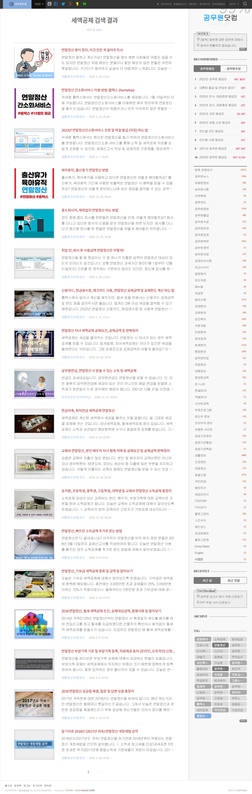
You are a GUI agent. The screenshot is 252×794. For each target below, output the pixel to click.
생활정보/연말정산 (73, 76)
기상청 (218, 663)
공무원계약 (220, 247)
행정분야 (220, 351)
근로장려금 (221, 698)
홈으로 (8, 785)
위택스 (236, 698)
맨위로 (47, 785)
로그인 (27, 785)
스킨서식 (220, 520)
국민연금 (220, 481)
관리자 (234, 4)
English (220, 552)
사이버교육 (220, 403)
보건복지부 (203, 663)
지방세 (218, 704)
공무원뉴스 (220, 176)
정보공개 (220, 338)
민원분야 (220, 332)
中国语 (220, 559)
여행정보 (220, 371)
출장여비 (202, 669)
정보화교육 (220, 377)
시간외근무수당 (221, 651)
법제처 (200, 686)
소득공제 (219, 639)
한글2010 (220, 390)
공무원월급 (220, 215)
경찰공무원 (239, 704)
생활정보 (220, 455)
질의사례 (220, 299)
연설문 (220, 293)
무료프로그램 (220, 410)
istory (69, 790)
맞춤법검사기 (180, 4)
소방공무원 (203, 692)
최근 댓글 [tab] (234, 580)
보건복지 (220, 319)
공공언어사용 (220, 260)
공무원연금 (220, 228)
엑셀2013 (220, 397)
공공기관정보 (220, 436)
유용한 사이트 (220, 429)
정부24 (236, 692)
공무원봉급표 (218, 4)
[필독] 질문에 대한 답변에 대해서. (222, 39)
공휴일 (218, 657)
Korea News (220, 546)
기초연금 (237, 710)
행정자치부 (203, 716)
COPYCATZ (241, 790)
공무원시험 (220, 189)
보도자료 (220, 280)
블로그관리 (220, 513)
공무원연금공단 (221, 686)
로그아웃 (37, 785)
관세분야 (220, 306)
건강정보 (220, 462)
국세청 (218, 674)
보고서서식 (220, 267)
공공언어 (202, 674)
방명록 (17, 785)
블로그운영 (220, 539)
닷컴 (220, 17)
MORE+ (243, 49)
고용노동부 (239, 680)
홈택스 (200, 704)
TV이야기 (220, 507)
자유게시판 (166, 4)
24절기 (200, 657)
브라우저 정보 (220, 423)
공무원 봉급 (203, 698)
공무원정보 (220, 208)
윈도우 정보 (220, 416)
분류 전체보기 (220, 170)
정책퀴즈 (220, 202)
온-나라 (220, 384)
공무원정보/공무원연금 (76, 397)
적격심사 (237, 657)
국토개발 (220, 325)
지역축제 (220, 196)
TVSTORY (220, 500)
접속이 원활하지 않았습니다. (218, 45)
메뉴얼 (220, 286)
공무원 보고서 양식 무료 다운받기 (221, 596)
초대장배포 (220, 533)
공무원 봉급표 (239, 651)
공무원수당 (204, 4)
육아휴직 (219, 680)
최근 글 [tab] (207, 580)
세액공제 (202, 710)
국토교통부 (239, 674)
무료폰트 (202, 680)
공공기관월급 (220, 442)
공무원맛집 (220, 358)
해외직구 (220, 488)
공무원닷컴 (17, 4)
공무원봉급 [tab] (207, 68)
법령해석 (220, 273)
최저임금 (237, 639)
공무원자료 (220, 254)
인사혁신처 (203, 651)
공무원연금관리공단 (221, 692)
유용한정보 (220, 183)
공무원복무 (220, 241)
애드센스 (220, 526)
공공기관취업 (220, 449)
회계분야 (220, 345)
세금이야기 (220, 494)
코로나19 (202, 645)
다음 (100, 772)
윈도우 (236, 669)
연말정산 (193, 4)
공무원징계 (220, 234)
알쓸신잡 (220, 475)
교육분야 (220, 312)
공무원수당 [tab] (234, 68)
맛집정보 (220, 364)
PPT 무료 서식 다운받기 (215, 602)
